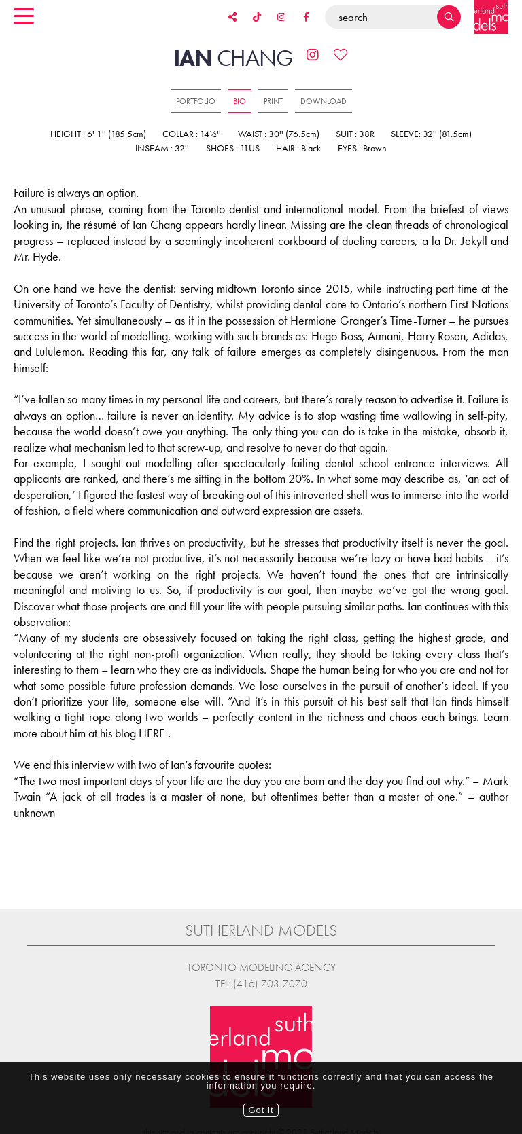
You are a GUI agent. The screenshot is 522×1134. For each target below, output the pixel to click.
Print (273, 101)
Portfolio (195, 101)
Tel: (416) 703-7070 (261, 983)
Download (323, 101)
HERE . (155, 733)
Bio (239, 101)
